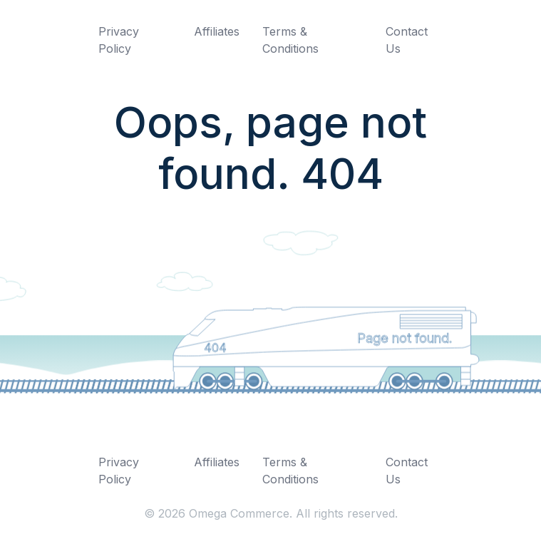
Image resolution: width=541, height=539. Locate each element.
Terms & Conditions (290, 40)
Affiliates (216, 31)
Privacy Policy (118, 40)
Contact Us (407, 40)
